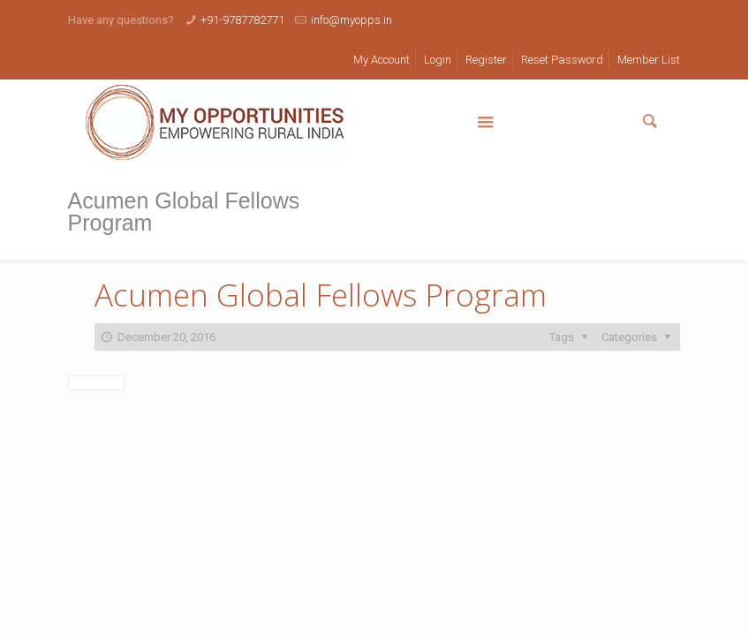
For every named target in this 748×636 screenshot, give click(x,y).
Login (437, 59)
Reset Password (562, 59)
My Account (381, 59)
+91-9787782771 (242, 19)
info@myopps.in (351, 19)
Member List (648, 59)
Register (486, 59)
